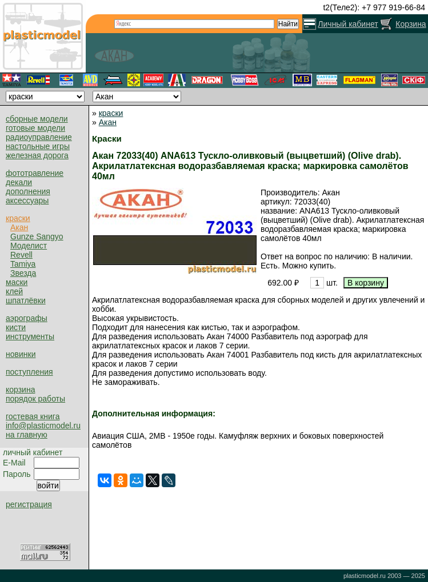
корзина (20, 389)
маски (16, 282)
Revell (21, 254)
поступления (29, 371)
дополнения (28, 191)
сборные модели (37, 118)
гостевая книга (32, 416)
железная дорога (37, 155)
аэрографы (26, 318)
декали (19, 182)
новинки (20, 354)
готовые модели (35, 128)
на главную (26, 434)
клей (14, 291)
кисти (16, 327)
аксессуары (27, 200)
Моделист (28, 245)
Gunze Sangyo (36, 236)
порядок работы (35, 398)
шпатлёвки (26, 300)
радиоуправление (39, 137)
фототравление (34, 173)
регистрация (29, 504)
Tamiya (22, 263)
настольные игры (38, 146)
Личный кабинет (348, 24)
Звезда (23, 273)
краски (18, 218)
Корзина (410, 24)
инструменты (30, 336)
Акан (19, 227)
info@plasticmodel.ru (43, 425)
